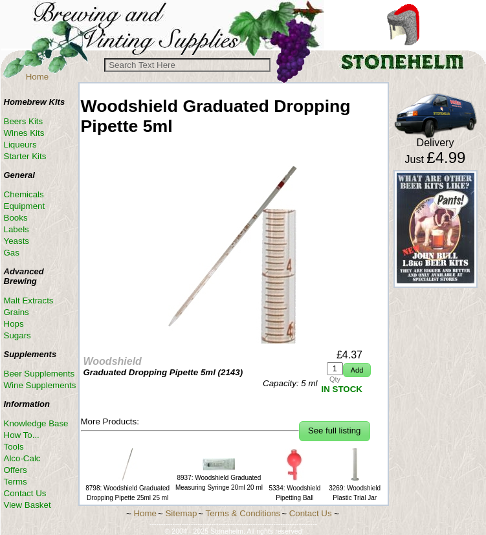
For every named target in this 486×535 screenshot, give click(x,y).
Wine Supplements (40, 385)
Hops (14, 324)
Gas (11, 252)
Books (16, 218)
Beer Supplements (39, 373)
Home (37, 77)
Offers (15, 470)
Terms (15, 481)
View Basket (27, 505)
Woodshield (112, 361)
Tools (14, 447)
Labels (16, 229)
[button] (357, 370)
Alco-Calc (22, 458)
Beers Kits (23, 121)
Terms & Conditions (243, 513)
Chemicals (24, 194)
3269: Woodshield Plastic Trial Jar (355, 488)
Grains (16, 312)
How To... (21, 435)
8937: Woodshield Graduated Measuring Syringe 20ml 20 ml (219, 477)
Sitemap (181, 513)
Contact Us (25, 493)
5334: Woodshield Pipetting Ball (294, 488)
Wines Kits (24, 133)
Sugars (17, 335)
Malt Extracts (29, 300)
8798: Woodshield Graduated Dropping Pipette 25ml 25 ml (127, 488)
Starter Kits (25, 156)
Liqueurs (20, 144)
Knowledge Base (36, 423)
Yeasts (17, 241)
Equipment (24, 206)
